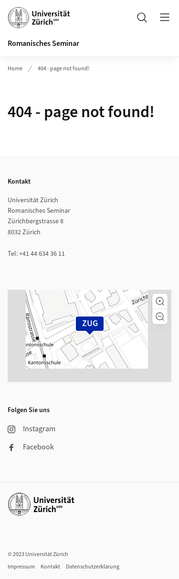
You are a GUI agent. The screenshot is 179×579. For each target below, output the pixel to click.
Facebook (31, 447)
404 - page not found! (63, 69)
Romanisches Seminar (43, 43)
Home (15, 69)
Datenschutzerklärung (92, 567)
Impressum (21, 567)
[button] (160, 301)
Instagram (31, 429)
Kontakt (50, 567)
